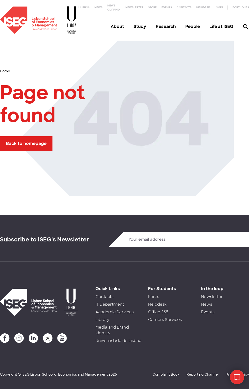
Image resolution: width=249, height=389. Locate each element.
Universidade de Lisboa (118, 340)
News (98, 7)
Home (5, 71)
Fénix (153, 296)
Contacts (184, 7)
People (192, 26)
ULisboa (84, 7)
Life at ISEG (221, 26)
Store (152, 7)
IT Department (109, 304)
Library (102, 319)
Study (140, 26)
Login (219, 7)
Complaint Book (165, 374)
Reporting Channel (202, 374)
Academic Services (114, 311)
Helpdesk (203, 7)
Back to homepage (26, 143)
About (117, 26)
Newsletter (134, 7)
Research (166, 26)
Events (166, 7)
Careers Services (165, 319)
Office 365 (158, 311)
